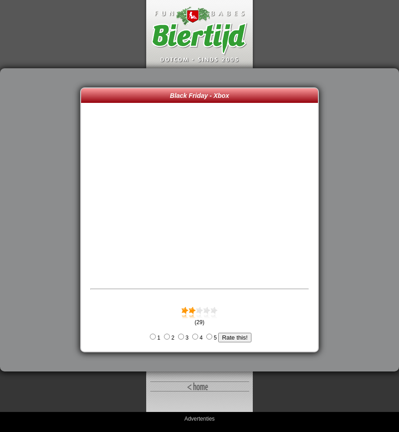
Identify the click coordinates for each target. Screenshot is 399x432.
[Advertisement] (42, 219)
